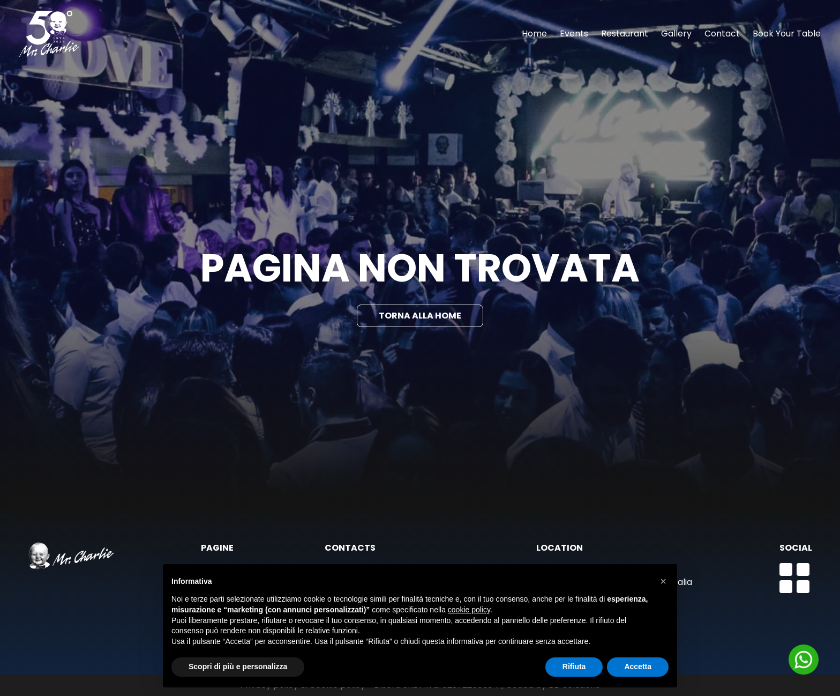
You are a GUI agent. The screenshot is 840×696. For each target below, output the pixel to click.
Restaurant (624, 33)
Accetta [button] (637, 666)
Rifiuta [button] (574, 666)
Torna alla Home (420, 315)
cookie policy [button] (469, 609)
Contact (722, 33)
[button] (663, 581)
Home (534, 33)
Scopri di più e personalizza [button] (238, 666)
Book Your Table (787, 33)
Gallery (676, 33)
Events (574, 33)
